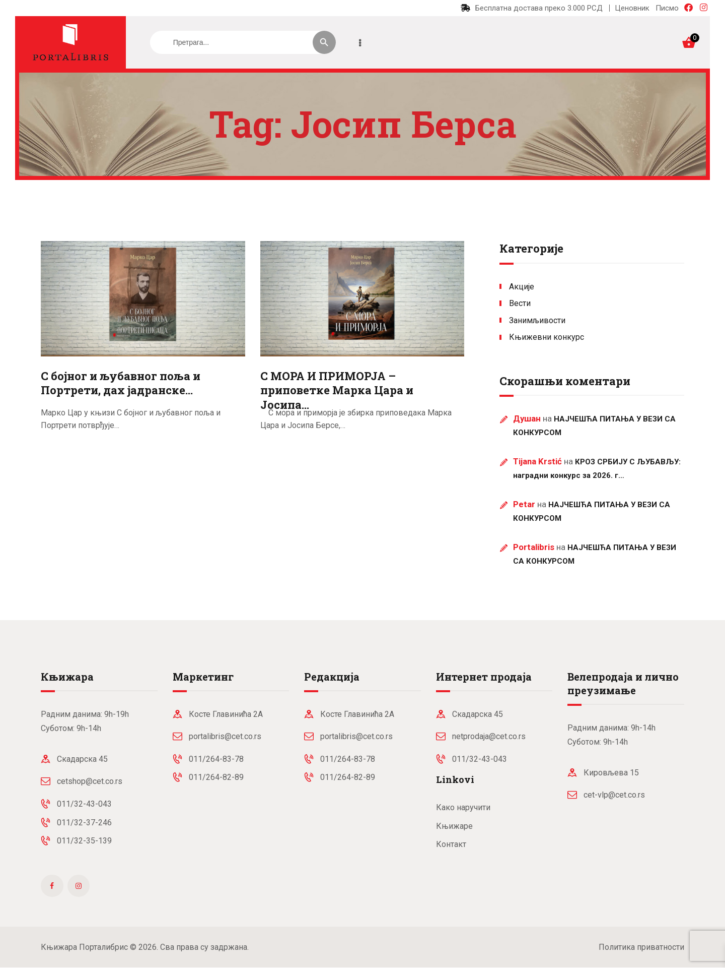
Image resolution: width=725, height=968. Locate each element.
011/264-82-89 (216, 777)
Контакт (451, 844)
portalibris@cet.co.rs (225, 736)
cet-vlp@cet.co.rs (614, 795)
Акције (521, 286)
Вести (520, 303)
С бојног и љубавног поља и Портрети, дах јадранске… (120, 383)
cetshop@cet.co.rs (89, 781)
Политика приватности (641, 947)
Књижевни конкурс (546, 337)
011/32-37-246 (84, 822)
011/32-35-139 (84, 840)
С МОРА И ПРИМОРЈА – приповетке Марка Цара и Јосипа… (336, 390)
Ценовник (632, 8)
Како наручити (463, 807)
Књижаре (454, 826)
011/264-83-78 (216, 759)
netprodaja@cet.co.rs (489, 736)
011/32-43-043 (84, 804)
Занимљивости (537, 320)
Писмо (667, 8)
